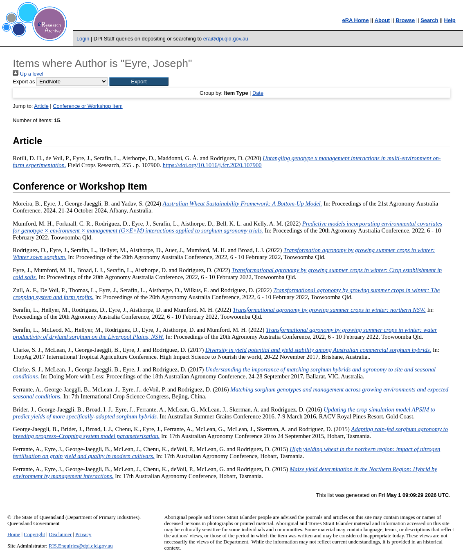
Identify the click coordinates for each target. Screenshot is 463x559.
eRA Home (355, 20)
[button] (139, 81)
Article (41, 106)
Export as (24, 81)
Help (450, 20)
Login (82, 39)
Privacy (83, 534)
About (382, 20)
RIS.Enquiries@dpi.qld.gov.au (81, 546)
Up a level (28, 74)
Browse (405, 20)
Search (429, 20)
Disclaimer (60, 534)
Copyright (34, 534)
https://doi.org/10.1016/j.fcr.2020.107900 (212, 165)
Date (257, 93)
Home (13, 534)
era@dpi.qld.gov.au (225, 39)
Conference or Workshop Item (87, 106)
